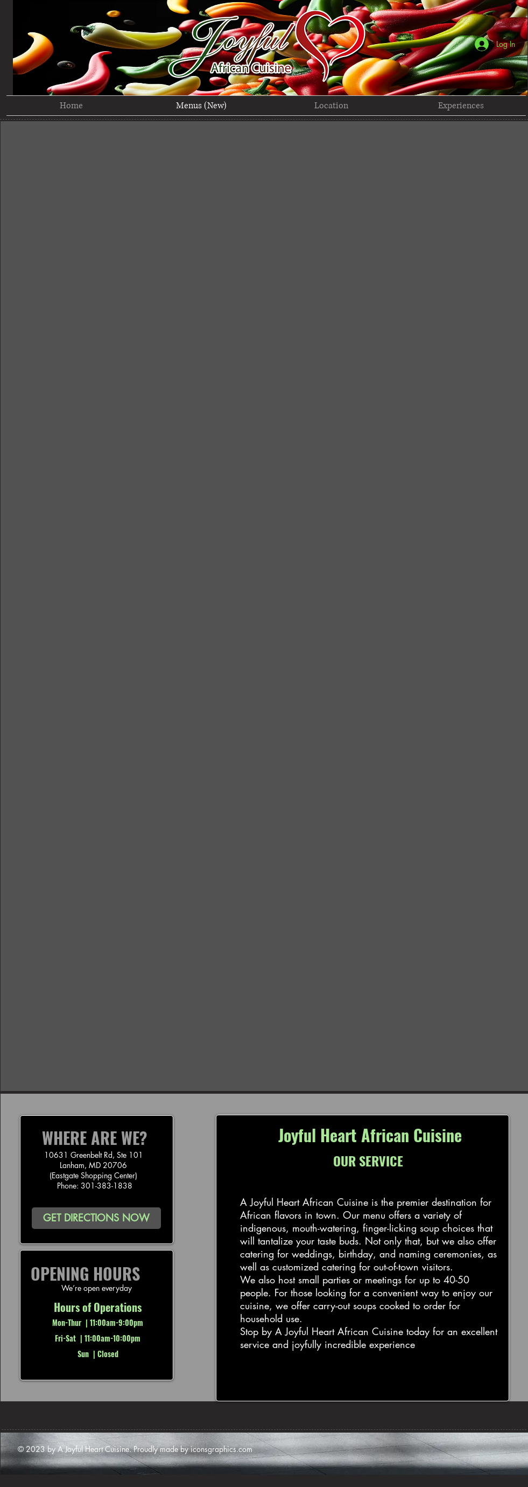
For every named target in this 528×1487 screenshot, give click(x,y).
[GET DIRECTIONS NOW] (96, 1218)
